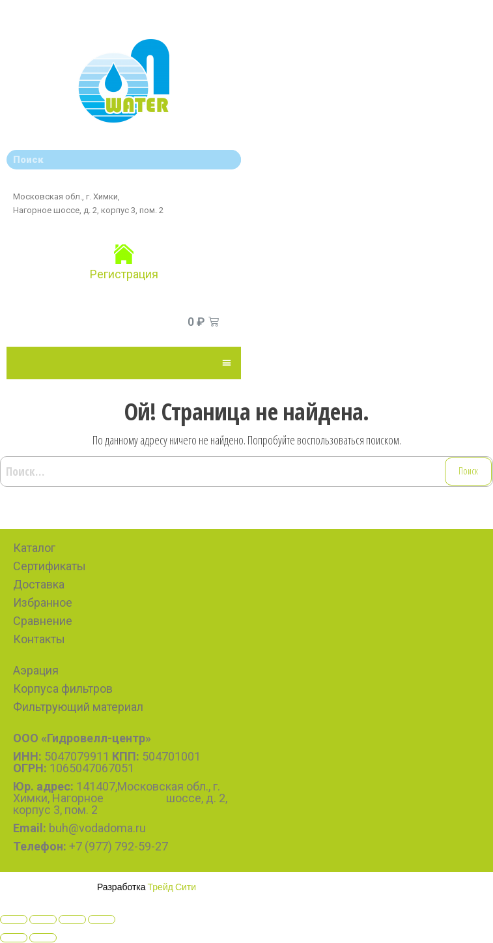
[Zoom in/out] (101, 919)
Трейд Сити (172, 886)
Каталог (34, 548)
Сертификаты (49, 566)
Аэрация (36, 670)
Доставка (38, 584)
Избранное (42, 602)
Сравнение (42, 621)
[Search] (228, 159)
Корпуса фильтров (63, 688)
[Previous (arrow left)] (13, 937)
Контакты (39, 639)
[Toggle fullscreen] (72, 919)
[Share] (43, 919)
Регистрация (124, 274)
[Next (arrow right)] (43, 937)
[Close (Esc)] (13, 919)
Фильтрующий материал (78, 707)
